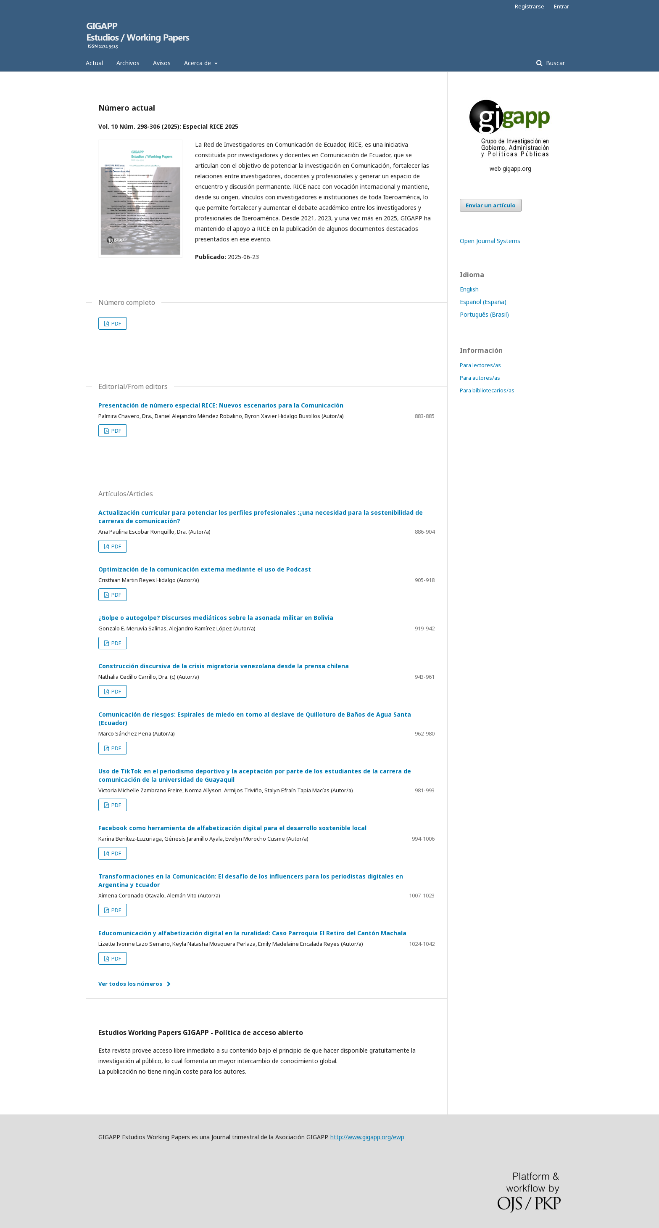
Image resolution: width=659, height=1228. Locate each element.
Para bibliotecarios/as (487, 390)
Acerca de (198, 63)
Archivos (128, 63)
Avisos (162, 63)
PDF (115, 323)
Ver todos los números (130, 983)
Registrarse (529, 6)
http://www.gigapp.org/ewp (367, 1137)
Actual (94, 63)
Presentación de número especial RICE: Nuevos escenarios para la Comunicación (220, 405)
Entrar (561, 6)
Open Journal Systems (490, 241)
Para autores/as (480, 377)
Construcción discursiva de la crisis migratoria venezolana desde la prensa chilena (223, 666)
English (469, 289)
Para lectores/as (480, 365)
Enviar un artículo (491, 205)
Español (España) (483, 302)
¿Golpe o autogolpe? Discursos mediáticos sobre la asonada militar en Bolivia (215, 618)
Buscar (554, 63)
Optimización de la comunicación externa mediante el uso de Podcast (204, 569)
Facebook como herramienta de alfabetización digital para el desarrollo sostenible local (232, 828)
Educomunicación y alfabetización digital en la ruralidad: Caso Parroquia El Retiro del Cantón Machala (252, 933)
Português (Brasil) (484, 314)
